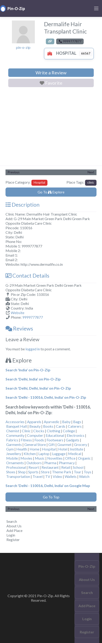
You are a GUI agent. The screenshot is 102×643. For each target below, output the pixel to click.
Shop (22, 472)
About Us (14, 526)
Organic (84, 458)
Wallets (71, 476)
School (78, 467)
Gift (51, 444)
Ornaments (15, 463)
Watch (84, 476)
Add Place (14, 530)
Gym (10, 449)
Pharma (50, 463)
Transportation (18, 476)
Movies (26, 458)
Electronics (75, 435)
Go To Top (51, 497)
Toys (87, 472)
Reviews (19, 328)
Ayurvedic (52, 421)
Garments (14, 444)
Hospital (60, 53)
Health (21, 449)
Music (40, 458)
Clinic (26, 431)
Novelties (55, 458)
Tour (77, 472)
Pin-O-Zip (86, 566)
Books (48, 426)
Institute (76, 449)
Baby (66, 421)
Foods (39, 440)
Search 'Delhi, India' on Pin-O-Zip (33, 379)
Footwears (55, 440)
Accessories (15, 421)
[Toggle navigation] (96, 8)
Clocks (38, 431)
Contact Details (27, 275)
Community (15, 435)
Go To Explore (51, 192)
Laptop (44, 453)
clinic (90, 182)
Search (11, 521)
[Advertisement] (51, 127)
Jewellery (13, 453)
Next (91, 172)
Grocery (80, 444)
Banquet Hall (16, 426)
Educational (55, 435)
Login (10, 535)
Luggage (59, 453)
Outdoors (34, 463)
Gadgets (72, 440)
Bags (77, 421)
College (69, 431)
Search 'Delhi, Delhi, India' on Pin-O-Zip (38, 388)
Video (57, 476)
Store (45, 472)
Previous (13, 172)
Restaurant (50, 467)
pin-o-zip (23, 47)
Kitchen (30, 453)
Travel (38, 476)
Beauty (35, 426)
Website (17, 312)
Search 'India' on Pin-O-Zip (28, 370)
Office (70, 458)
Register (13, 539)
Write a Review (51, 72)
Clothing (53, 431)
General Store (35, 444)
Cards (60, 426)
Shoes (10, 472)
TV (47, 476)
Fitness (26, 440)
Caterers (75, 426)
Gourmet (64, 444)
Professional (16, 467)
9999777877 (32, 317)
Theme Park (61, 472)
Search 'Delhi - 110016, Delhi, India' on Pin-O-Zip (46, 397)
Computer (35, 435)
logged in (32, 349)
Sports (33, 472)
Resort (33, 467)
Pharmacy (67, 463)
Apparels (34, 421)
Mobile (12, 458)
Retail (65, 467)
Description (22, 204)
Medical (74, 453)
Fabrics (12, 440)
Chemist (12, 431)
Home (34, 449)
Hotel (62, 449)
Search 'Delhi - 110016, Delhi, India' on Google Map (48, 485)
